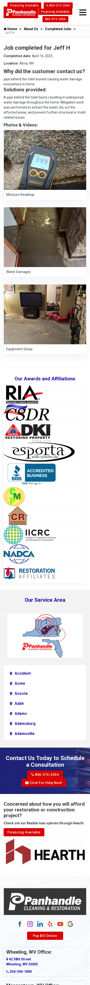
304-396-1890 (19, 972)
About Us (31, 29)
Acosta (21, 693)
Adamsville (25, 733)
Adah (19, 703)
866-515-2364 (58, 5)
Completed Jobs (58, 29)
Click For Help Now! (43, 783)
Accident (23, 673)
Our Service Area (45, 600)
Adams (21, 713)
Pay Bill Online (45, 936)
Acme (20, 683)
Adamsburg (25, 723)
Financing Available (24, 5)
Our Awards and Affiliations (45, 379)
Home (10, 29)
